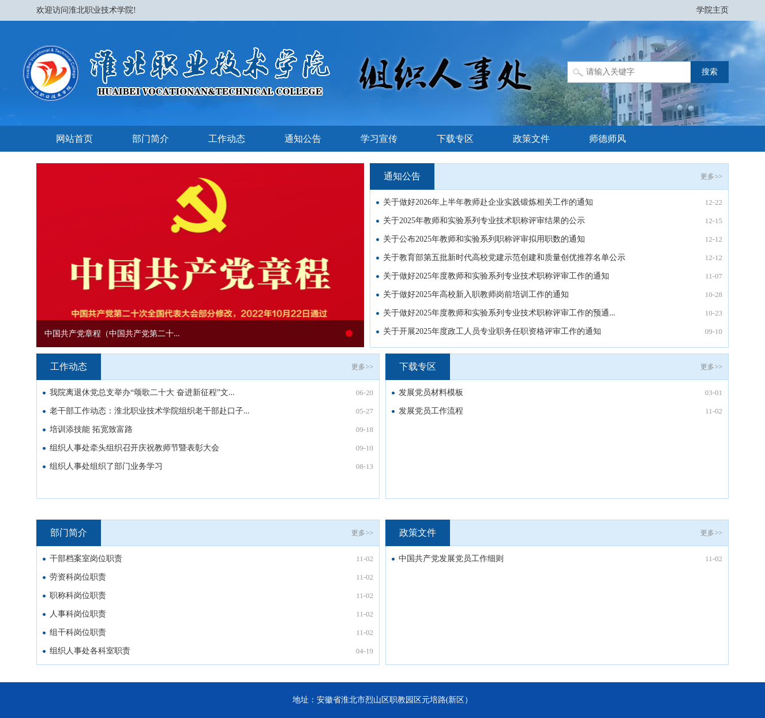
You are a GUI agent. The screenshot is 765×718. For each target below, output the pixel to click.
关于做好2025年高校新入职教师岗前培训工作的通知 (476, 294)
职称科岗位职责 (78, 595)
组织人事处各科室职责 (90, 650)
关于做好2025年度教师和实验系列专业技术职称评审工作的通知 (496, 276)
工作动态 (226, 139)
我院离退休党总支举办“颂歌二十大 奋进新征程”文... (142, 392)
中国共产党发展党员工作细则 (451, 558)
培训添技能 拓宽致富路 (91, 429)
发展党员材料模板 (431, 392)
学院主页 (712, 10)
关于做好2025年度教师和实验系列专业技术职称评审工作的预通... (499, 313)
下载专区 (455, 139)
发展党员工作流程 (431, 411)
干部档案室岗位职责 (86, 558)
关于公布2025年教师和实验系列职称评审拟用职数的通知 (484, 239)
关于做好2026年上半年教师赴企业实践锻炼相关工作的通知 (488, 202)
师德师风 (607, 139)
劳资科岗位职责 (78, 577)
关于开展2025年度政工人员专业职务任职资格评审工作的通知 (492, 331)
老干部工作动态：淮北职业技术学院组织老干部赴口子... (150, 411)
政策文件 (531, 139)
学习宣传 (379, 139)
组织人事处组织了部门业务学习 (106, 466)
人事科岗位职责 (78, 614)
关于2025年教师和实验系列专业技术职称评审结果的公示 (484, 220)
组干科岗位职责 (78, 632)
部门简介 (150, 139)
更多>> (711, 176)
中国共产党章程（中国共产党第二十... (112, 333)
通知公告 (302, 139)
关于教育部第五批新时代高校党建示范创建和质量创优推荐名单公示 (504, 257)
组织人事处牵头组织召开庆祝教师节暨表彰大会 (134, 447)
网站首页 (74, 139)
